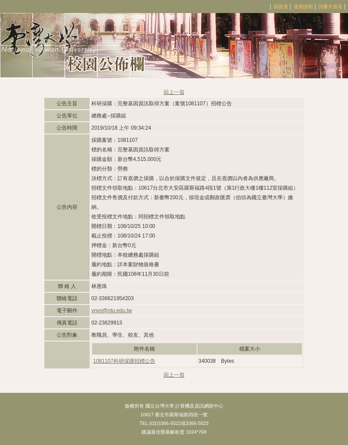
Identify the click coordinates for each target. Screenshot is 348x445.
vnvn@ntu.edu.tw (111, 311)
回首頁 (281, 6)
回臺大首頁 (330, 6)
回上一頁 (174, 92)
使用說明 (303, 6)
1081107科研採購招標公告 (124, 361)
